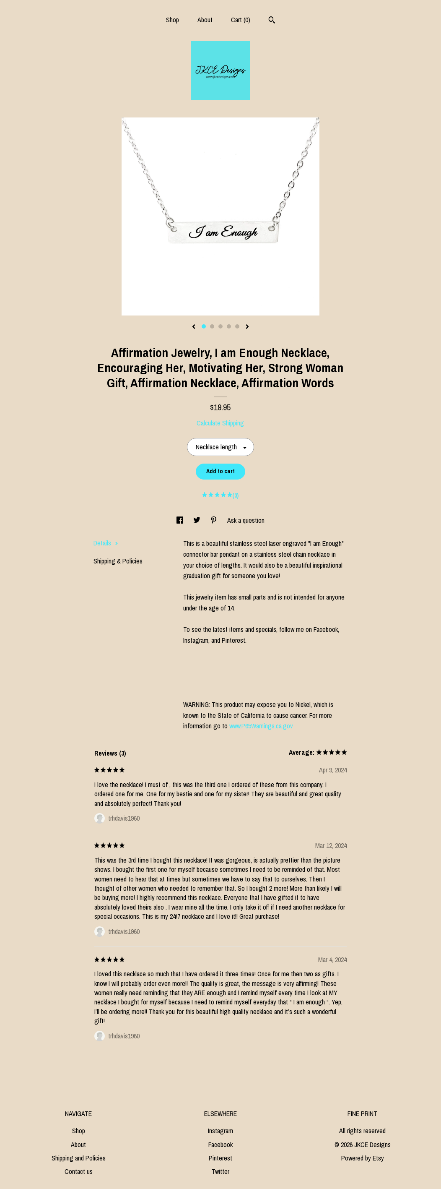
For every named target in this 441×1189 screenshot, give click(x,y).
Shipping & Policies (118, 561)
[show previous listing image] (194, 327)
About (205, 19)
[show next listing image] (247, 327)
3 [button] (220, 326)
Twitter (220, 1171)
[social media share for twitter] (197, 520)
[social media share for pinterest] (214, 520)
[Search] (272, 21)
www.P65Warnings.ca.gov (261, 725)
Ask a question (246, 520)
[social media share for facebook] (180, 520)
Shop (172, 19)
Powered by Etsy (362, 1158)
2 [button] (212, 326)
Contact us (79, 1171)
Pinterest (220, 1158)
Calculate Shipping (220, 423)
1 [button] (204, 326)
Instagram (220, 1130)
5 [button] (237, 326)
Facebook (220, 1144)
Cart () (240, 19)
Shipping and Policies (79, 1158)
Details (105, 543)
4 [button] (229, 326)
